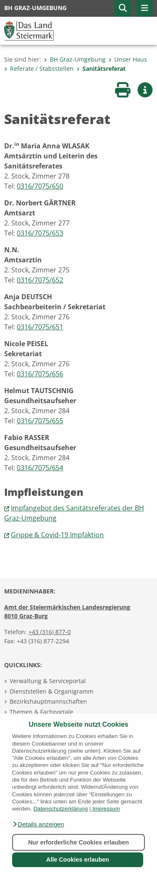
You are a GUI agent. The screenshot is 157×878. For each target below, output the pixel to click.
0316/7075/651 (40, 327)
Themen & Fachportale (41, 712)
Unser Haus (127, 59)
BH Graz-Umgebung (75, 59)
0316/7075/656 (40, 373)
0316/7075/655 (40, 420)
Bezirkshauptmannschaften (48, 701)
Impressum (106, 808)
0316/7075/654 (40, 467)
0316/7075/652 (40, 280)
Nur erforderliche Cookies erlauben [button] (78, 842)
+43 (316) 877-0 (49, 632)
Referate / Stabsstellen (39, 69)
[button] (38, 824)
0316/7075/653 (40, 233)
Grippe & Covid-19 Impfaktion (57, 534)
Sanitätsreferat (101, 69)
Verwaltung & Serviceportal (48, 681)
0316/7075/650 (40, 186)
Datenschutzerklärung (60, 808)
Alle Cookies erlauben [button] (77, 859)
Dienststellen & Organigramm (51, 691)
